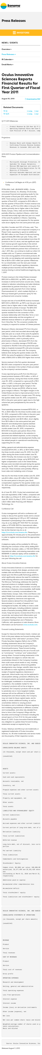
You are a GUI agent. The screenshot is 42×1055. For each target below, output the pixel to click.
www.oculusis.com (30, 625)
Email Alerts (7, 64)
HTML (30, 111)
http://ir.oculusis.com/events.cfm (14, 532)
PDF (36, 111)
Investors (21, 32)
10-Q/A (6, 114)
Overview (6, 49)
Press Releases (8, 54)
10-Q (5, 111)
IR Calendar (7, 59)
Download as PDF (32, 99)
